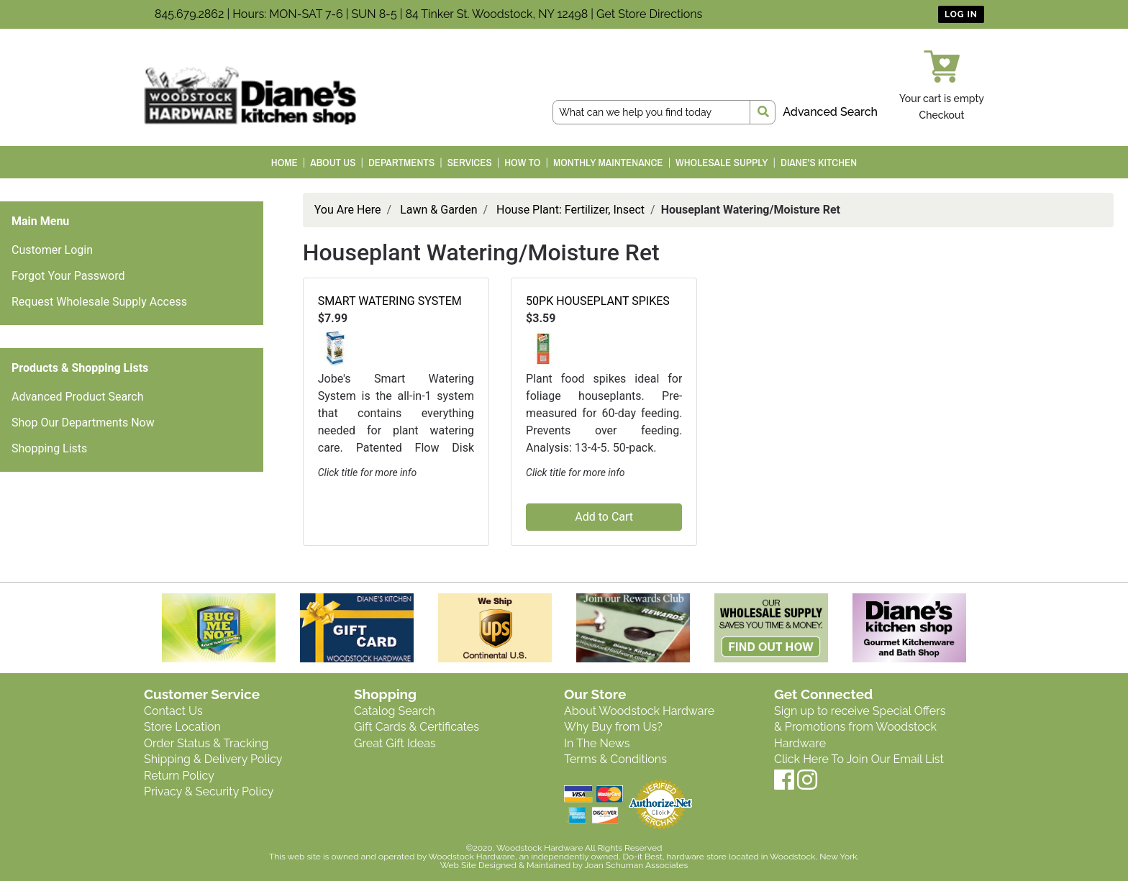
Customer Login (52, 250)
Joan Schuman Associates (636, 865)
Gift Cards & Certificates (416, 727)
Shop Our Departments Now (83, 422)
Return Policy (179, 775)
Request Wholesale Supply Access (99, 302)
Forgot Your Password (68, 276)
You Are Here (347, 209)
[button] (335, 348)
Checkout (942, 115)
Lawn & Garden (438, 209)
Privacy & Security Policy (208, 791)
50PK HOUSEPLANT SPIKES (598, 301)
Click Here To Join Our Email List (859, 759)
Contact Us (173, 711)
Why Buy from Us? (613, 727)
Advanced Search (830, 112)
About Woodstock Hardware (639, 711)
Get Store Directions (649, 14)
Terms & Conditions (615, 759)
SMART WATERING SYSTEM (390, 301)
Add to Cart (604, 517)
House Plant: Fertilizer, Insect (570, 209)
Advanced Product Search (78, 396)
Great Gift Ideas (395, 743)
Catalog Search (394, 711)
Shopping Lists (49, 448)
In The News (596, 743)
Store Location (182, 727)
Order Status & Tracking (206, 743)
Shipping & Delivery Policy (213, 759)
